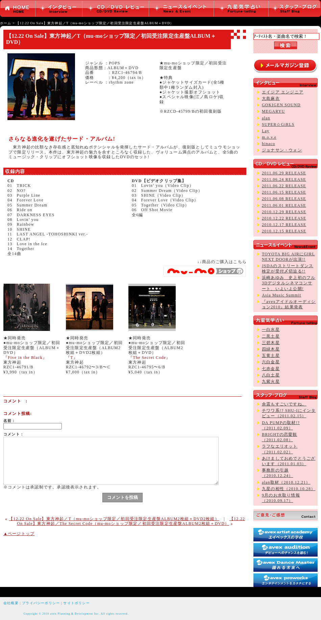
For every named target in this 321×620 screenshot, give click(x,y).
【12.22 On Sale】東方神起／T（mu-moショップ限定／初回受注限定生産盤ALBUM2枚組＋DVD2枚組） (114, 518)
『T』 (72, 357)
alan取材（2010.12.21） (286, 482)
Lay (265, 131)
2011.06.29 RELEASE (284, 173)
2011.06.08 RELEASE (284, 198)
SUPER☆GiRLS (278, 124)
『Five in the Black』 (25, 357)
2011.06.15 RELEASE (284, 192)
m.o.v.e (269, 137)
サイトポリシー (76, 603)
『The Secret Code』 (149, 357)
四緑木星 (271, 349)
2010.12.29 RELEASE (284, 211)
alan (266, 118)
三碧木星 (271, 342)
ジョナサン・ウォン (282, 150)
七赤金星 (271, 368)
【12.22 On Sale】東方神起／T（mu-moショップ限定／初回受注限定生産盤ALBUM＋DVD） (95, 23)
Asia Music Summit (281, 295)
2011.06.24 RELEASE (284, 179)
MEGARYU (273, 111)
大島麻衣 (271, 98)
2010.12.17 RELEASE (284, 224)
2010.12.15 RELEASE (284, 231)
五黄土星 (271, 355)
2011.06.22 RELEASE (284, 186)
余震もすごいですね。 (284, 404)
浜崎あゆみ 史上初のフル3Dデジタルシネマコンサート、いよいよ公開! (288, 283)
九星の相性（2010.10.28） (288, 488)
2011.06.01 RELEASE (284, 205)
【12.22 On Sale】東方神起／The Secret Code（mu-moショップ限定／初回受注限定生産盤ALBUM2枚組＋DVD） (131, 521)
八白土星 (271, 375)
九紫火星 (271, 381)
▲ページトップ (18, 533)
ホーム (5, 23)
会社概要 (11, 603)
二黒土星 (271, 336)
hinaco (268, 143)
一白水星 (271, 329)
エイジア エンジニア (282, 92)
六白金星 (271, 362)
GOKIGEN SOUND (281, 105)
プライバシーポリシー (41, 603)
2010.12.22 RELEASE (284, 218)
